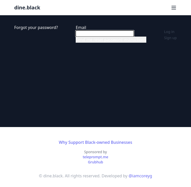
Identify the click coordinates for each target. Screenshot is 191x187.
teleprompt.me (95, 156)
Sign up (170, 37)
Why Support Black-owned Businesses (95, 142)
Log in (169, 31)
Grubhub (95, 162)
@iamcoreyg (140, 176)
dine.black (27, 7)
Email (81, 27)
